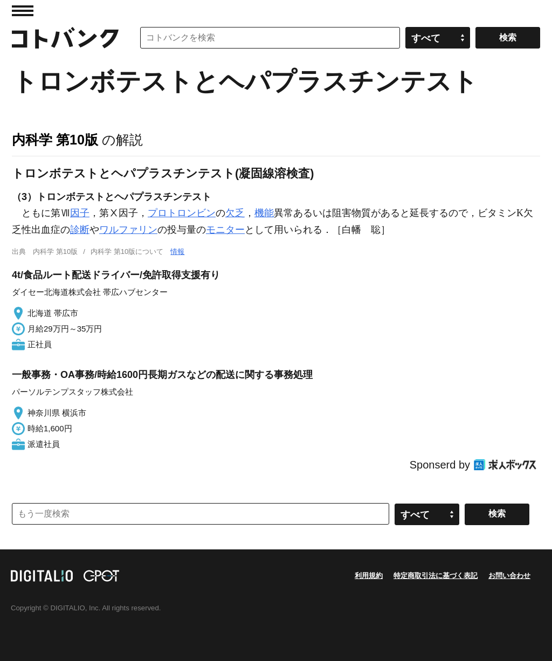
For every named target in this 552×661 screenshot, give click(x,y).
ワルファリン (128, 229)
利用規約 (369, 576)
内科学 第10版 (55, 139)
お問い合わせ (509, 576)
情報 (177, 251)
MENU (22, 11)
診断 (79, 229)
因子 (79, 213)
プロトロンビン (182, 213)
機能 (264, 213)
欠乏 (235, 213)
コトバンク (65, 38)
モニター (225, 229)
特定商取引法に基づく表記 (436, 576)
